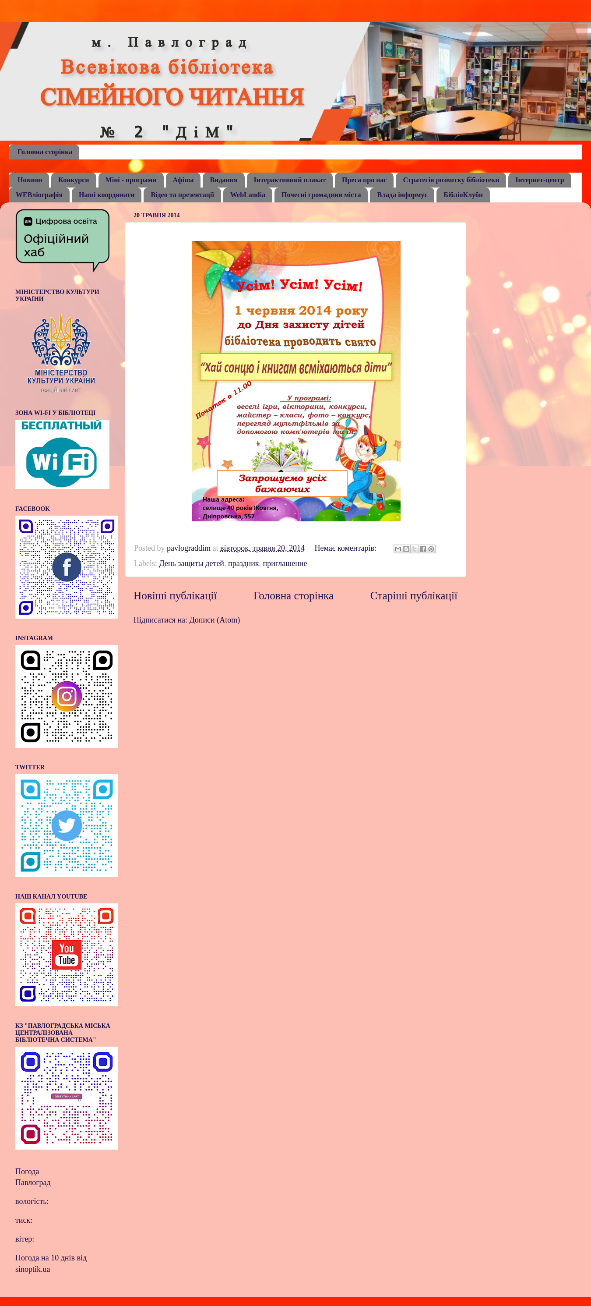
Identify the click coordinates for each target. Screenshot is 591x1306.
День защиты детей (191, 563)
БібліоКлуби (463, 194)
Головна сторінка (45, 152)
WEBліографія (39, 194)
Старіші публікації (413, 596)
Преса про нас (364, 180)
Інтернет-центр (539, 180)
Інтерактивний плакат (290, 180)
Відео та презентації (182, 194)
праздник (243, 563)
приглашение (285, 563)
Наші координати (106, 194)
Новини (30, 180)
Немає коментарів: (346, 548)
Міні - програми (131, 180)
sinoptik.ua (32, 1269)
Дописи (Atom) (215, 620)
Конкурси (73, 180)
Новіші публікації (175, 596)
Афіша (183, 180)
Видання (223, 180)
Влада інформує (402, 194)
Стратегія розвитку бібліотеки (451, 180)
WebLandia (247, 194)
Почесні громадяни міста (321, 194)
